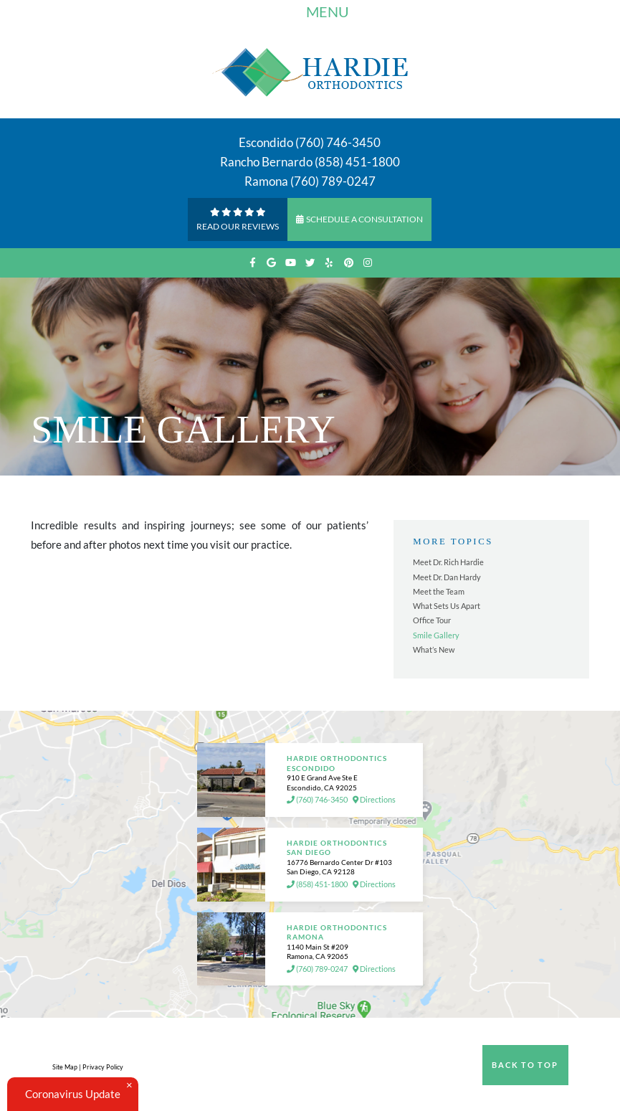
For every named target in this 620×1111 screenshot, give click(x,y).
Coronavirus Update (72, 1093)
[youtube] (291, 263)
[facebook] (252, 263)
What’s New (433, 649)
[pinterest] (349, 263)
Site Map (64, 1067)
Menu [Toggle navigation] (315, 13)
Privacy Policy (102, 1067)
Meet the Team (438, 591)
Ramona (266, 181)
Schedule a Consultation (359, 219)
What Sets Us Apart (446, 605)
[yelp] (329, 263)
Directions (374, 799)
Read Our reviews (237, 218)
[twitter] (310, 263)
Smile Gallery (436, 635)
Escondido (266, 142)
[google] (271, 263)
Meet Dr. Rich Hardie (448, 562)
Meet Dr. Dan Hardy (447, 577)
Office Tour (432, 620)
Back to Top (525, 1064)
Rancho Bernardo (266, 161)
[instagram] (368, 263)
